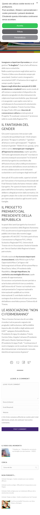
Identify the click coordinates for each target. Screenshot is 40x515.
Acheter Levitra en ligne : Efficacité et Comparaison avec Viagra (19, 486)
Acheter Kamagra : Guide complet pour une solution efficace (18, 480)
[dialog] (20, 21)
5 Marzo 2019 (20, 44)
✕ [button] (37, 3)
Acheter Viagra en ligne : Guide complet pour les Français (19, 497)
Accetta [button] (20, 26)
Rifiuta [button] (20, 32)
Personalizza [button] (19, 37)
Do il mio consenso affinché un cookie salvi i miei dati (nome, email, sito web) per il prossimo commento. (20, 420)
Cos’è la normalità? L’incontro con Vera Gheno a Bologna (23, 502)
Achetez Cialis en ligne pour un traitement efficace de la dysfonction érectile (19, 492)
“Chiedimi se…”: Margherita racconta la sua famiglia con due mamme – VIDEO (24, 450)
